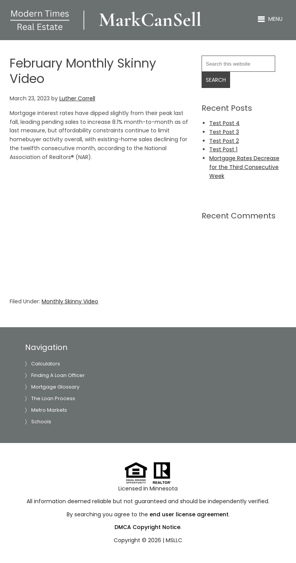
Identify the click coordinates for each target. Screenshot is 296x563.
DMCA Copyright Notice (147, 527)
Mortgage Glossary (55, 387)
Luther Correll (106, 20)
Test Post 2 (224, 141)
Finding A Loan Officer (58, 375)
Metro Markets (49, 410)
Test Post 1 (223, 149)
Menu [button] (275, 19)
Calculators (45, 363)
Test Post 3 (224, 132)
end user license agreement (189, 514)
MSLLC (174, 540)
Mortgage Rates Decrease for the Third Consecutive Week (244, 167)
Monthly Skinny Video (70, 301)
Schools (41, 421)
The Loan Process (53, 398)
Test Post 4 (224, 123)
